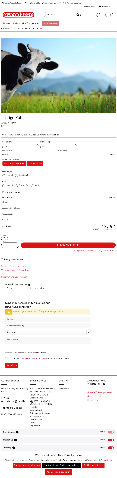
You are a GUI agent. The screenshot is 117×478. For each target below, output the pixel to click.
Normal (9, 175)
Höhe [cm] (58, 145)
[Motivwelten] (50, 23)
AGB (32, 423)
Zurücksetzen (35, 163)
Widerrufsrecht (37, 416)
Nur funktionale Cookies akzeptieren (61, 465)
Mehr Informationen (103, 460)
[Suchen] (62, 14)
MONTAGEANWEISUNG (41, 392)
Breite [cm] (20, 145)
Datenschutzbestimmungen (33, 358)
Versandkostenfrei (108, 229)
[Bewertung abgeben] (47, 332)
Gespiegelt (23, 175)
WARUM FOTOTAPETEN (41, 404)
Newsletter (64, 389)
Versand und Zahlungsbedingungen (40, 411)
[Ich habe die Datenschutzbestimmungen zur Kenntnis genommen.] (6, 358)
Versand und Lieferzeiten (15, 270)
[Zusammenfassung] (47, 325)
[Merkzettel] (97, 14)
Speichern (12, 365)
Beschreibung (7, 277)
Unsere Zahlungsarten (13, 266)
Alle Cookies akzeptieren (58, 472)
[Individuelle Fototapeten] (26, 23)
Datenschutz (36, 420)
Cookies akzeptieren (93, 465)
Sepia (37, 185)
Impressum (35, 426)
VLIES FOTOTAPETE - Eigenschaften (40, 396)
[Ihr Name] (47, 319)
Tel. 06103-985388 (12, 408)
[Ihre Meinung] (47, 340)
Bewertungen (21, 277)
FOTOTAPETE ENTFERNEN (42, 389)
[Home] (6, 23)
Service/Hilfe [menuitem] (105, 6)
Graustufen (23, 185)
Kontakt (33, 407)
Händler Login (90, 6)
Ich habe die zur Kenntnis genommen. (38, 358)
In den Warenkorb (85, 244)
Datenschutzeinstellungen (27, 465)
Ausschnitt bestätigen (14, 163)
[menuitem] (62, 15)
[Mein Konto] (104, 14)
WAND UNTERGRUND (40, 401)
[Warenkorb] (111, 14)
